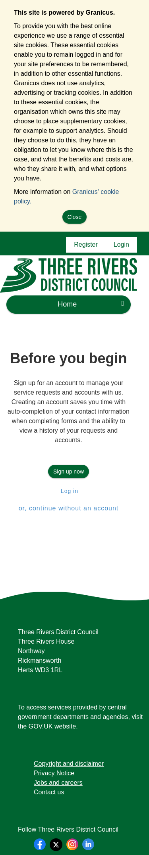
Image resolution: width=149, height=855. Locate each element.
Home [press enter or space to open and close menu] (91, 304)
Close (75, 217)
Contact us (49, 792)
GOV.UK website (52, 726)
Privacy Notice (54, 773)
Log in (68, 491)
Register (86, 244)
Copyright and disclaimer (69, 763)
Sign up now (68, 471)
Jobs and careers (58, 782)
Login (121, 244)
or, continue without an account (69, 508)
